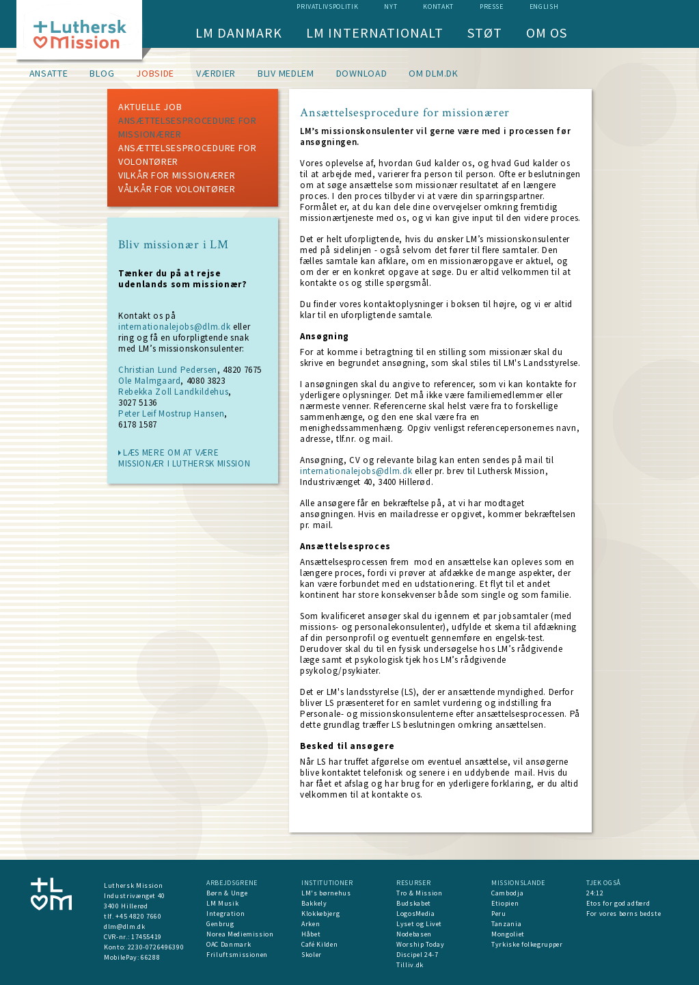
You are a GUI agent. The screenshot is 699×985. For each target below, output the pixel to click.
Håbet (310, 934)
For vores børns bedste (623, 913)
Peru (498, 913)
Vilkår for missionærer (176, 175)
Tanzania (506, 923)
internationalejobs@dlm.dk (174, 326)
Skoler (311, 954)
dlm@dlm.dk (125, 926)
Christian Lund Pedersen (167, 370)
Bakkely (314, 903)
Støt (484, 32)
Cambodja (507, 893)
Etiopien (505, 903)
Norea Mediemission (240, 934)
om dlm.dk (433, 73)
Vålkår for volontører (177, 189)
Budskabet (413, 903)
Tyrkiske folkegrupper (527, 944)
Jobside (155, 73)
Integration (225, 913)
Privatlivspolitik (327, 6)
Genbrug (220, 923)
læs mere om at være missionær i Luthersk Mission (184, 458)
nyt (390, 6)
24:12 (594, 893)
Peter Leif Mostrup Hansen (171, 413)
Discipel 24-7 (417, 954)
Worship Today (420, 944)
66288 (150, 957)
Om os (546, 32)
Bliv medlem (286, 73)
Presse (492, 6)
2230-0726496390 (156, 947)
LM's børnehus (326, 893)
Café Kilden (319, 944)
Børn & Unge (226, 893)
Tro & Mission (419, 893)
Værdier (216, 73)
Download (361, 73)
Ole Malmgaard (149, 380)
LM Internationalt (374, 32)
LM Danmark (238, 32)
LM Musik (222, 903)
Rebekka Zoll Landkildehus (173, 391)
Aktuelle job (150, 107)
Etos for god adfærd (618, 903)
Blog (102, 73)
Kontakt (438, 6)
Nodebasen (414, 934)
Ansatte (48, 73)
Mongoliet (508, 934)
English (544, 6)
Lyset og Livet (419, 923)
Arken (310, 923)
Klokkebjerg (320, 913)
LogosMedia (415, 913)
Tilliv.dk (410, 964)
